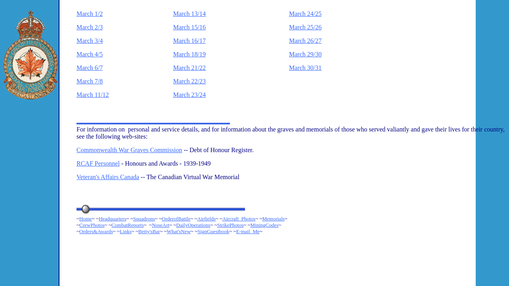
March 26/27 (305, 40)
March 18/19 (189, 54)
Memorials (273, 219)
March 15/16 (189, 27)
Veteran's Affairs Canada (108, 177)
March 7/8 (90, 81)
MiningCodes (265, 225)
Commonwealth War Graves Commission (129, 150)
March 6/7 (90, 67)
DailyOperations (193, 225)
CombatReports (127, 225)
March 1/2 (90, 13)
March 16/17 (189, 40)
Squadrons (144, 219)
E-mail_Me (248, 231)
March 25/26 (305, 27)
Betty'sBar (149, 231)
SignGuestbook (213, 231)
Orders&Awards (96, 231)
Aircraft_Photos (238, 219)
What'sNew (179, 231)
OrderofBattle (176, 219)
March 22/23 (189, 81)
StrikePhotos (230, 225)
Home (85, 219)
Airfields (206, 219)
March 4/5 (90, 54)
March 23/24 (189, 94)
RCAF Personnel (98, 163)
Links (126, 231)
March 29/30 (305, 54)
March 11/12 (93, 94)
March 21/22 (189, 67)
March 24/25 (305, 13)
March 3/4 (90, 40)
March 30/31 (305, 67)
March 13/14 (189, 13)
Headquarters (112, 219)
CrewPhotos (92, 225)
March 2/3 (90, 27)
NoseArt (160, 225)
